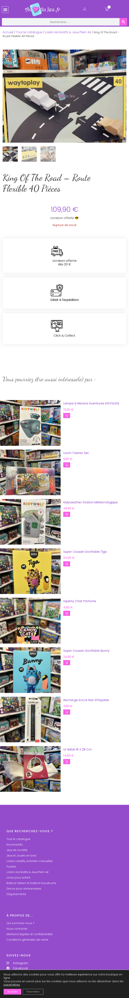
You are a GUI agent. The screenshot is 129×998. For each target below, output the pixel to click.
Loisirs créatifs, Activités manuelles (29, 861)
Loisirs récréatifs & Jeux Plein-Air (68, 32)
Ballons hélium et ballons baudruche (31, 883)
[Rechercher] (123, 22)
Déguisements (16, 894)
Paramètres (33, 991)
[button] (5, 9)
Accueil (8, 32)
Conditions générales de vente (27, 940)
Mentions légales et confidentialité (29, 934)
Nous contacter (16, 929)
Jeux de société (16, 850)
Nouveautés (14, 844)
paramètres (12, 984)
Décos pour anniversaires (23, 888)
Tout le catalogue (29, 32)
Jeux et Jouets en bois (21, 855)
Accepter (12, 991)
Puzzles (11, 866)
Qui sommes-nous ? (20, 923)
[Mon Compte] (85, 10)
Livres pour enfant (18, 877)
